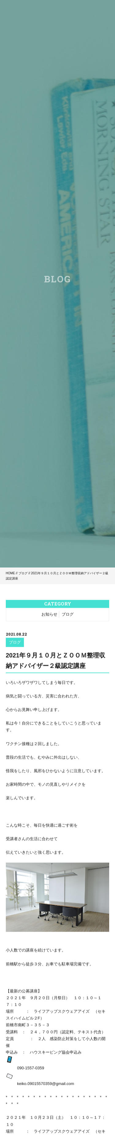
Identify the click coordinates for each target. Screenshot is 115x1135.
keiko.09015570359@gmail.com (45, 1084)
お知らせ (49, 614)
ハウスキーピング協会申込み (54, 1052)
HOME (10, 573)
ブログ (23, 573)
